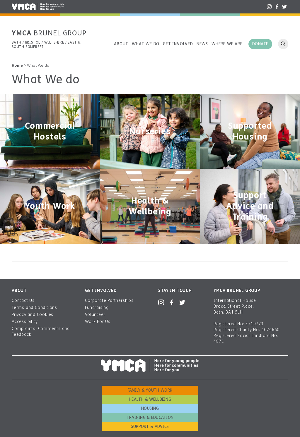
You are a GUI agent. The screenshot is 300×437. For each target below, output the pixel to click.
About (121, 44)
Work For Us (97, 321)
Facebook (277, 7)
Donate (260, 44)
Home (17, 65)
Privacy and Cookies (32, 314)
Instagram (269, 7)
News (202, 44)
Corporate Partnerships (109, 300)
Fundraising (97, 307)
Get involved (178, 44)
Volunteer (95, 314)
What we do (145, 44)
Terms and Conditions (34, 307)
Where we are (227, 44)
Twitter (284, 7)
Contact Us (23, 300)
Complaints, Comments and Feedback (41, 331)
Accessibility (25, 321)
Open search (283, 44)
